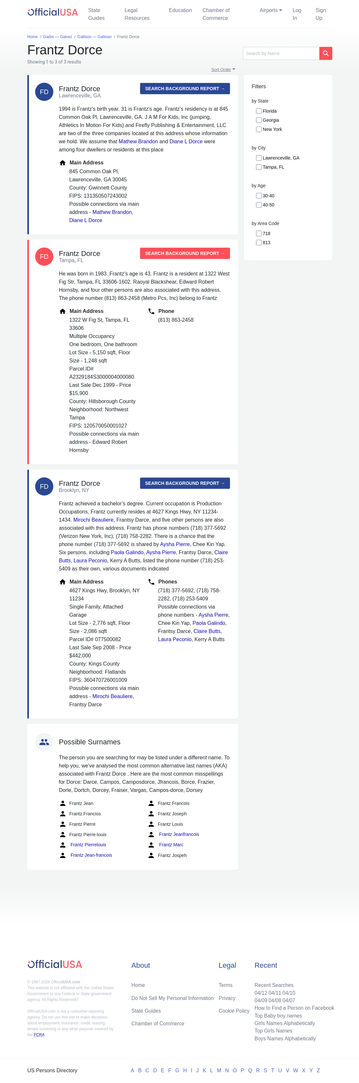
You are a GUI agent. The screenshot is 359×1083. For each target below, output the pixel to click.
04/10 (287, 991)
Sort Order (221, 69)
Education (180, 10)
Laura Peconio (90, 560)
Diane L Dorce (186, 141)
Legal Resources (137, 14)
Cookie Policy (234, 1009)
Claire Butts (206, 631)
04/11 (273, 991)
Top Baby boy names (277, 1015)
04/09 (259, 999)
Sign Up (321, 14)
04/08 (273, 999)
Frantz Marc (165, 845)
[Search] (281, 53)
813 (266, 243)
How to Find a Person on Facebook (293, 1007)
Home (138, 983)
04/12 (259, 991)
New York (272, 129)
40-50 (268, 205)
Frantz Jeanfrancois (173, 834)
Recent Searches (273, 983)
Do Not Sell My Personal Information (173, 996)
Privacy (227, 996)
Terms (226, 983)
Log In (297, 14)
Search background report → (185, 88)
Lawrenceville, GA (281, 158)
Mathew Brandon (138, 141)
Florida (270, 111)
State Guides (96, 14)
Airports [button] (269, 10)
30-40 (268, 196)
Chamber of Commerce (216, 14)
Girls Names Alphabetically (283, 1022)
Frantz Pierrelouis (82, 845)
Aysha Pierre (175, 544)
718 (266, 233)
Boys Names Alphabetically (284, 1038)
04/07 (287, 999)
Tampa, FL (273, 167)
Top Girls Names (272, 1030)
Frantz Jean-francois (85, 855)
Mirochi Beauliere (93, 520)
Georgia (271, 120)
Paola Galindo (127, 552)
